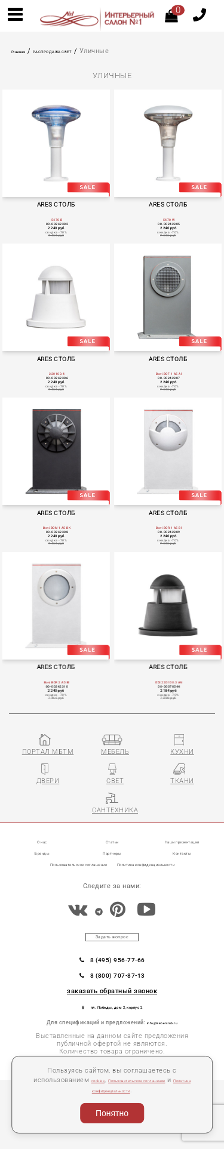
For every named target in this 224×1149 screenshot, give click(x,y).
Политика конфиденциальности (135, 1090)
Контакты (182, 911)
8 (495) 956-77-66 (112, 1021)
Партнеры (112, 911)
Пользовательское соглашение (97, 922)
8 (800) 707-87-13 (112, 1039)
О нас (42, 900)
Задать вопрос (112, 995)
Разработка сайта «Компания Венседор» (163, 1145)
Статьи (112, 900)
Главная (24, 51)
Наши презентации (182, 900)
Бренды (42, 911)
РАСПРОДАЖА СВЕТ (79, 51)
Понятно (112, 1113)
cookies (108, 1080)
